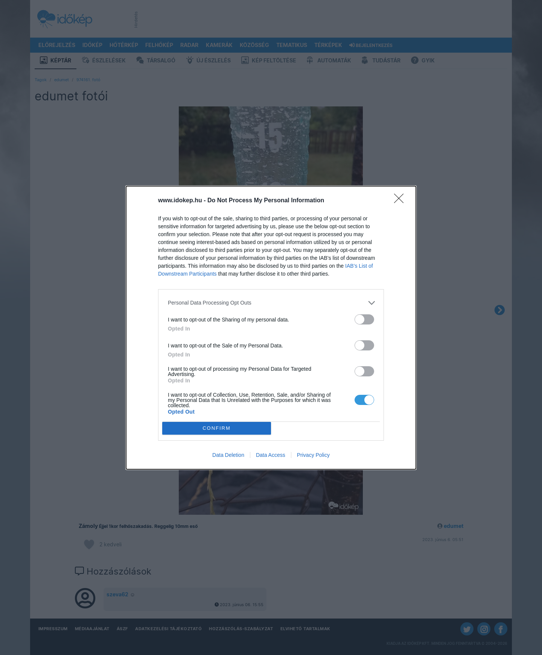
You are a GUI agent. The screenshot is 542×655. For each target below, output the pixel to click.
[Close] (401, 201)
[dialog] (271, 327)
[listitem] (271, 303)
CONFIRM (216, 428)
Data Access (270, 455)
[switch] (364, 319)
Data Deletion (228, 455)
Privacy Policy (313, 455)
